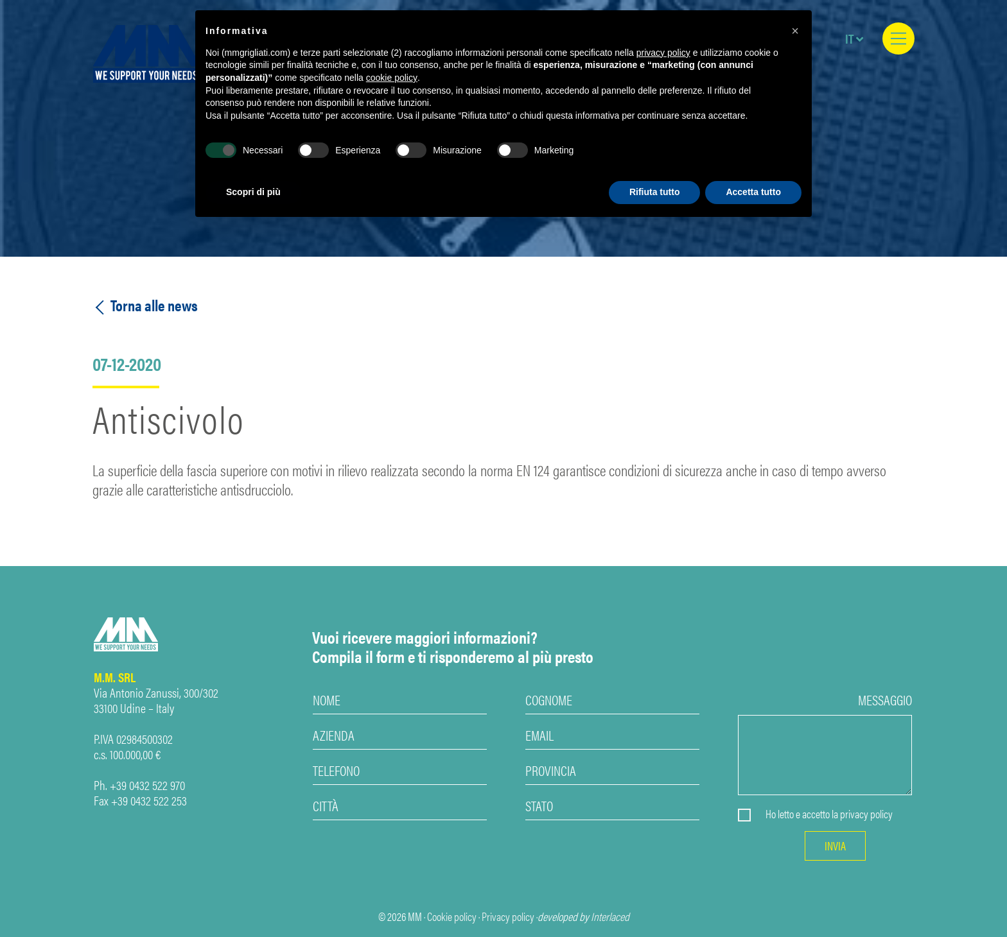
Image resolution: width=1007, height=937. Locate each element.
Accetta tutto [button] (753, 192)
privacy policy (866, 813)
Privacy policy (508, 916)
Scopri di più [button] (253, 192)
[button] (795, 31)
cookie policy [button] (391, 78)
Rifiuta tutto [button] (654, 192)
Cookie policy (452, 916)
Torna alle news (145, 305)
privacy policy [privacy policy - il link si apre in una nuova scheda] (663, 52)
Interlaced (610, 916)
